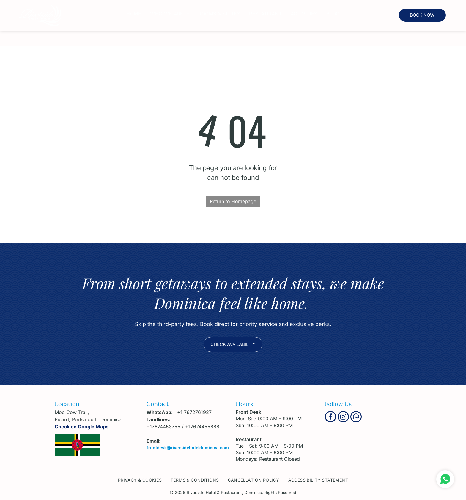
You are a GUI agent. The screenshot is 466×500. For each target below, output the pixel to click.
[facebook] (330, 417)
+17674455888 (202, 427)
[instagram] (343, 417)
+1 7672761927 (194, 412)
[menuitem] (134, 14)
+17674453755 (163, 427)
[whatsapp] (356, 417)
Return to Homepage (233, 201)
